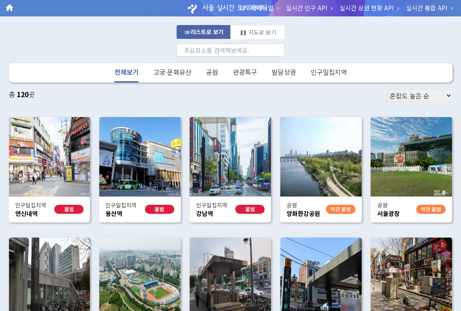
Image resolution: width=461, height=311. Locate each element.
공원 (212, 71)
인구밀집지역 (329, 71)
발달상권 (284, 71)
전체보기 (126, 71)
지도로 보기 (258, 32)
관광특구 (245, 71)
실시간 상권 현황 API (370, 7)
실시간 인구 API (310, 7)
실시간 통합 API (430, 7)
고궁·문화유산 (172, 71)
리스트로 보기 (203, 32)
